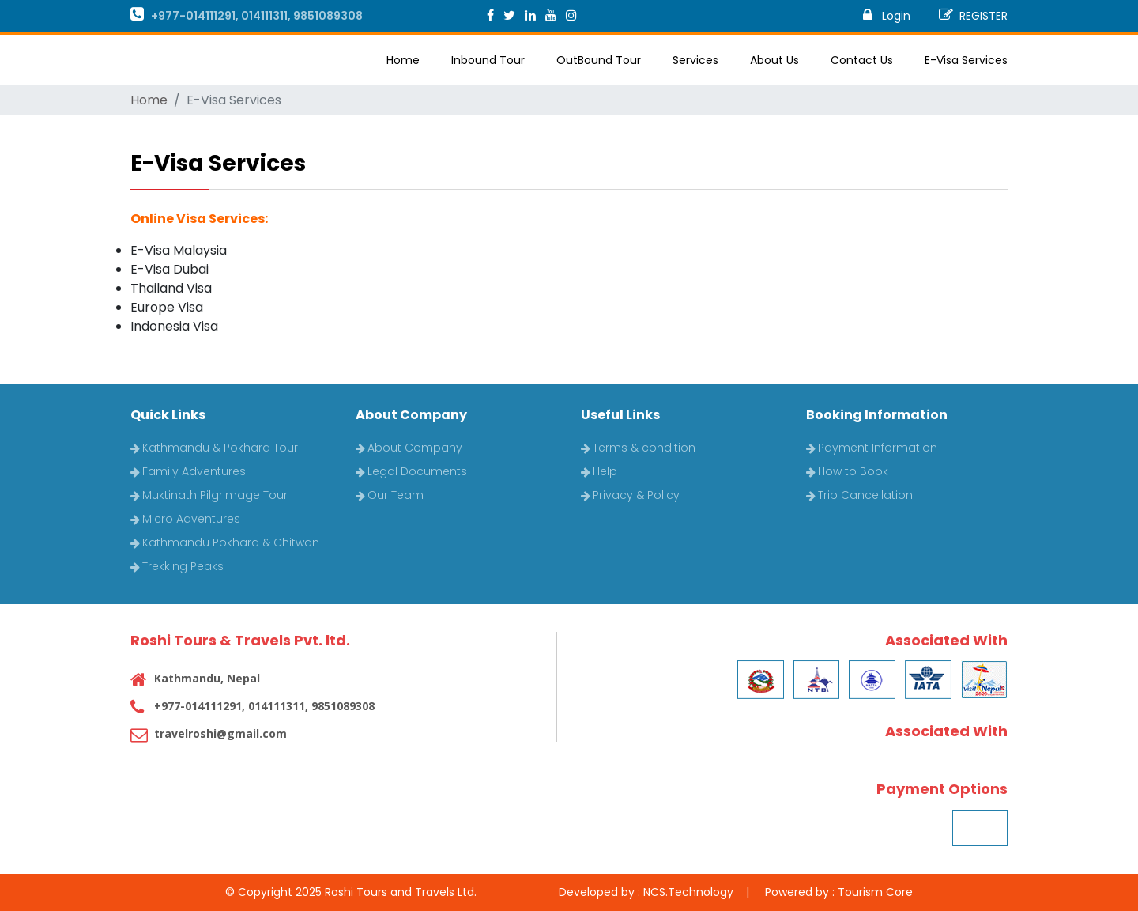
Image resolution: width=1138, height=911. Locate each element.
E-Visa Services (966, 60)
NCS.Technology (688, 892)
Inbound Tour (488, 60)
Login (886, 16)
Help (599, 471)
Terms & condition (638, 448)
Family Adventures (188, 471)
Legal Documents (411, 471)
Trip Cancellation (859, 495)
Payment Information (871, 448)
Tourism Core (875, 892)
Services (695, 60)
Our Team (390, 495)
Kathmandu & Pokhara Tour (214, 448)
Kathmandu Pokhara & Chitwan (224, 542)
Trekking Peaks (177, 566)
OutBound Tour (598, 60)
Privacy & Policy (630, 495)
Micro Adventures (185, 519)
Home (403, 60)
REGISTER (973, 16)
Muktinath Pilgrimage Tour (209, 495)
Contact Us (862, 60)
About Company (409, 448)
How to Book (847, 471)
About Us (774, 60)
